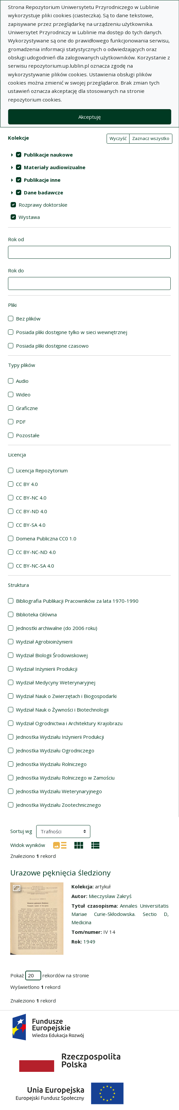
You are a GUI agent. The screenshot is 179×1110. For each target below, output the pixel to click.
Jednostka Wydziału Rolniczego (51, 764)
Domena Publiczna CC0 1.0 (46, 538)
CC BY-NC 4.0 (31, 497)
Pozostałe (28, 435)
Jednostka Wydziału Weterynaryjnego (59, 791)
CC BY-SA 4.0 (30, 524)
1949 (89, 941)
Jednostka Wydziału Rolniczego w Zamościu (65, 777)
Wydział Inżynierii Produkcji (46, 668)
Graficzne (27, 408)
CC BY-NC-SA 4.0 (35, 565)
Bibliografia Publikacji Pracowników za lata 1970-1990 (77, 600)
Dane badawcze (43, 192)
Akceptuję (89, 116)
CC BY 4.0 (27, 484)
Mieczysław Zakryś (110, 896)
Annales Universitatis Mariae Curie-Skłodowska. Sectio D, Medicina (120, 914)
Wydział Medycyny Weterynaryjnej (55, 682)
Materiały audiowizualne (54, 167)
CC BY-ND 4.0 (31, 511)
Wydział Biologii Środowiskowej (52, 655)
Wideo (23, 394)
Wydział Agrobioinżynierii (44, 641)
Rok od (16, 239)
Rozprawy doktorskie (43, 204)
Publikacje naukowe (48, 154)
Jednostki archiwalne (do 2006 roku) (56, 628)
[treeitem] (89, 155)
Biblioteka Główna (36, 614)
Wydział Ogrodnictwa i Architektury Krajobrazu (69, 723)
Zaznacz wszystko (150, 138)
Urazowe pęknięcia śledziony (60, 872)
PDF (21, 421)
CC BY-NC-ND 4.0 (36, 552)
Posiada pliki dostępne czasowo (52, 345)
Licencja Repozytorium (42, 470)
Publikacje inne (42, 179)
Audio (22, 381)
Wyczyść (118, 138)
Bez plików (28, 318)
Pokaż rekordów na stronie (49, 975)
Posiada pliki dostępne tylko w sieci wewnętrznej (71, 332)
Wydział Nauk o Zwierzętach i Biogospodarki (66, 696)
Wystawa (29, 217)
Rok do (16, 270)
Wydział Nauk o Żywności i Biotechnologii (62, 709)
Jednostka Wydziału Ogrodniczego (55, 750)
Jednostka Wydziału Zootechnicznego (58, 804)
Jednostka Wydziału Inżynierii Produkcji (60, 736)
